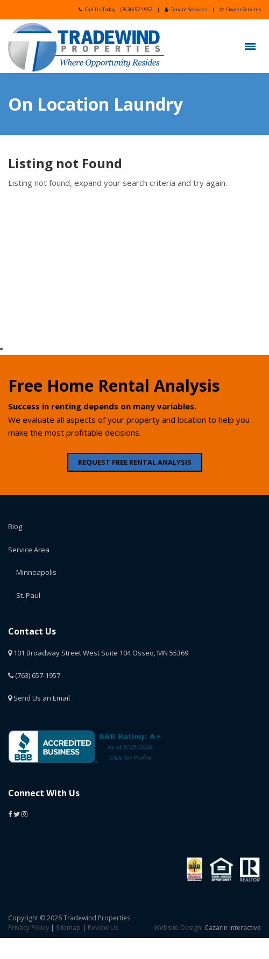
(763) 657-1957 (136, 9)
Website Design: (178, 927)
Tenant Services (186, 9)
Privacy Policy (28, 927)
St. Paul (28, 595)
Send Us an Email (39, 698)
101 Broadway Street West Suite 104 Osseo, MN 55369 (98, 653)
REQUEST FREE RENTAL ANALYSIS (135, 462)
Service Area (28, 549)
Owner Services (240, 9)
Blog (15, 526)
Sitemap (68, 927)
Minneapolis (36, 572)
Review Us (103, 927)
